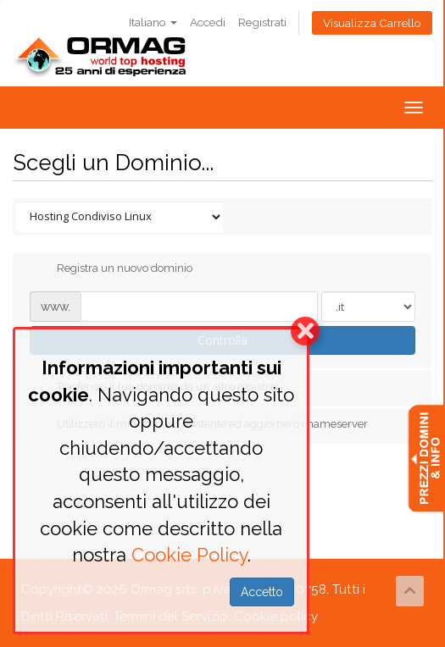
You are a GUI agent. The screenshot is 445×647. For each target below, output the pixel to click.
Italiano (153, 22)
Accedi (207, 22)
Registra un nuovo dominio (111, 269)
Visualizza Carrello (372, 23)
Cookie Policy (189, 555)
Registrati (262, 22)
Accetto (262, 592)
